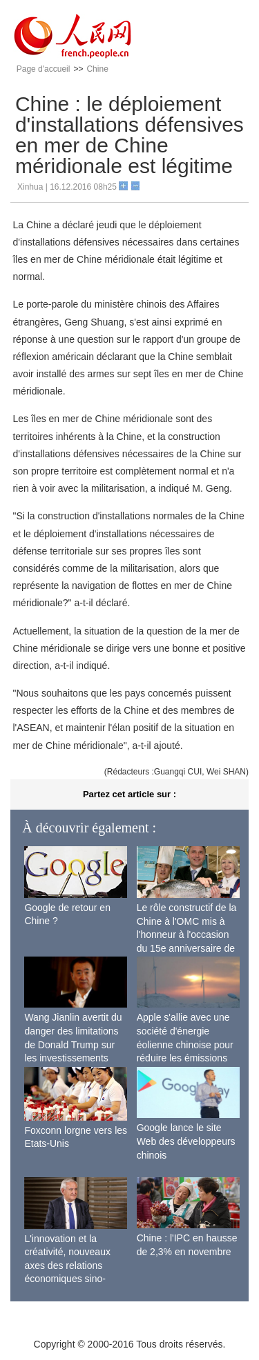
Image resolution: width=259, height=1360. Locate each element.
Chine (97, 69)
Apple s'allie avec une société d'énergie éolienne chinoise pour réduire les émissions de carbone (185, 1044)
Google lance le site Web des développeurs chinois (186, 1141)
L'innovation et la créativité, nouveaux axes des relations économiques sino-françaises (67, 1265)
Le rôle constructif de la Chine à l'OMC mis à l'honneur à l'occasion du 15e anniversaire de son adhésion (187, 934)
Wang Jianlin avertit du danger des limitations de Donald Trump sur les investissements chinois (73, 1044)
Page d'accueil (43, 69)
